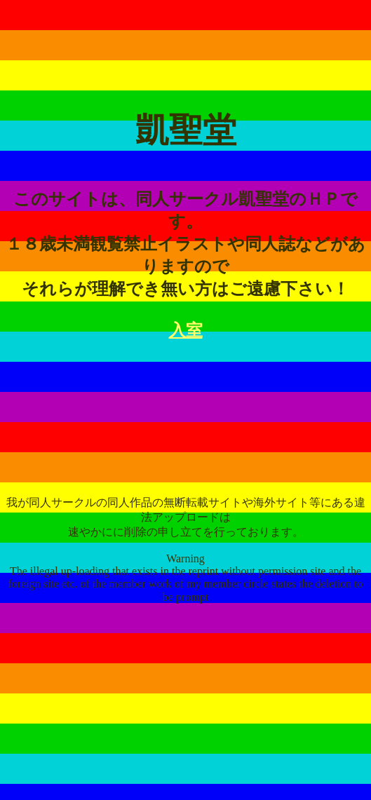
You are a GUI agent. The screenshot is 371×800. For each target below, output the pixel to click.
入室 (186, 330)
